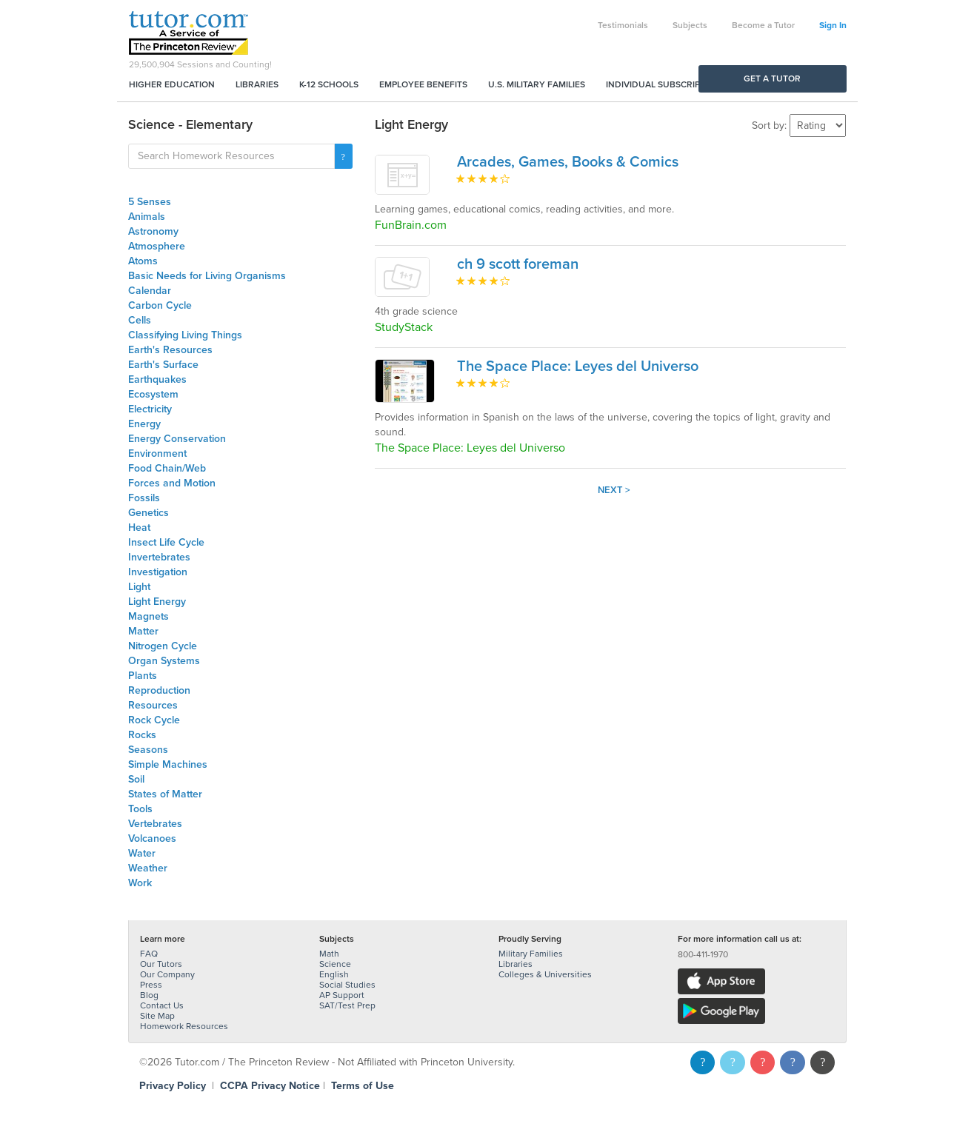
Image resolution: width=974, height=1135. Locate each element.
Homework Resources (184, 1026)
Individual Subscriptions (666, 84)
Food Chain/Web (167, 468)
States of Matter (165, 794)
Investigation (157, 572)
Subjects (690, 25)
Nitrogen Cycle (162, 646)
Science (335, 964)
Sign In (833, 25)
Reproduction (159, 690)
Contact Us (162, 1005)
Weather (147, 868)
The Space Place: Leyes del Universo (577, 366)
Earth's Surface (163, 364)
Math (329, 953)
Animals (146, 216)
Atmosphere (156, 246)
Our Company (167, 974)
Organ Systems (164, 660)
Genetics (148, 512)
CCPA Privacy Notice (270, 1085)
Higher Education (172, 84)
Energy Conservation (177, 438)
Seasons (148, 749)
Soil (136, 779)
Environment (157, 453)
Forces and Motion (172, 483)
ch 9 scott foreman (517, 264)
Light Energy (157, 601)
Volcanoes (152, 838)
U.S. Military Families (536, 84)
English (334, 974)
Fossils (144, 498)
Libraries (257, 84)
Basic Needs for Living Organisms (207, 275)
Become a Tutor (763, 25)
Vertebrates (155, 823)
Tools (140, 809)
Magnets (148, 616)
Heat (139, 527)
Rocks (142, 735)
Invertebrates (159, 557)
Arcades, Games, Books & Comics (567, 162)
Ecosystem (153, 394)
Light (139, 586)
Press (151, 985)
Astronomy (153, 231)
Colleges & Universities (545, 974)
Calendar (149, 290)
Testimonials (623, 25)
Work (140, 883)
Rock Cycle (154, 720)
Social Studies (347, 985)
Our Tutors (161, 964)
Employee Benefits (423, 84)
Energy (144, 424)
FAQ (149, 953)
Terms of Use (362, 1085)
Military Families (530, 953)
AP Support (341, 995)
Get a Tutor (772, 78)
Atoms (143, 261)
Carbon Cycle (160, 305)
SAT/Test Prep (347, 1005)
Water (142, 853)
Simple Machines (167, 764)
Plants (142, 675)
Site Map (157, 1016)
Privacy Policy (172, 1085)
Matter (143, 631)
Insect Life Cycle (166, 542)
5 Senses (149, 201)
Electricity (150, 409)
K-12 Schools (328, 84)
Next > (614, 490)
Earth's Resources (170, 350)
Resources (153, 705)
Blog (149, 995)
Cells (139, 320)
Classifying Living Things (185, 335)
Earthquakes (157, 379)
